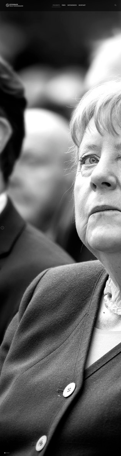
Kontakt (82, 5)
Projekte (56, 5)
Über (63, 5)
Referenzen (72, 5)
